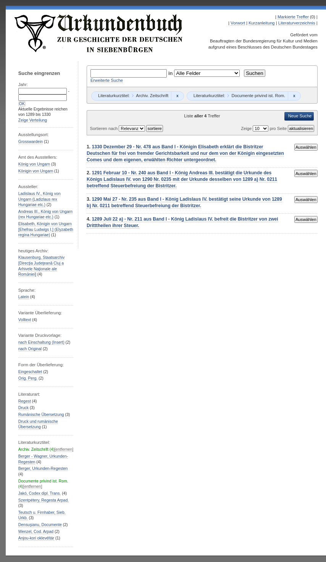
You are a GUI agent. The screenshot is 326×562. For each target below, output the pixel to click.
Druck (23, 408)
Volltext (24, 320)
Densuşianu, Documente (40, 525)
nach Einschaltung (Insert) (41, 342)
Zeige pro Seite (264, 128)
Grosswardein (30, 142)
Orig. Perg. (27, 378)
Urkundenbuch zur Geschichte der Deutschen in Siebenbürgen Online (99, 33)
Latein (23, 297)
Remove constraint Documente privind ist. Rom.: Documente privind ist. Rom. (294, 96)
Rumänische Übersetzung (41, 415)
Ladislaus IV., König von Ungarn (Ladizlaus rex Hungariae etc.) (39, 199)
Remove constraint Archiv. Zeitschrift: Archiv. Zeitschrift (177, 96)
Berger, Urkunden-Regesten (43, 468)
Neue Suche (300, 116)
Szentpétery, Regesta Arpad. (43, 500)
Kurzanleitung (261, 23)
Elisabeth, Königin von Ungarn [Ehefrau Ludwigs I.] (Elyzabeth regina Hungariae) (45, 229)
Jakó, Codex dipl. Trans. (39, 493)
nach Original (30, 349)
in (171, 73)
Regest (24, 401)
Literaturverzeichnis (296, 23)
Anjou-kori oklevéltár (36, 538)
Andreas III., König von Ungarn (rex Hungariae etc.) (45, 214)
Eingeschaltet (30, 372)
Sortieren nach (104, 128)
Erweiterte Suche (106, 80)
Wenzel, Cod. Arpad (35, 532)
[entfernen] (63, 449)
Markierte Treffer (293, 17)
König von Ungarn (34, 164)
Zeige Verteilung (32, 120)
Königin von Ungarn (35, 171)
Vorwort (238, 23)
